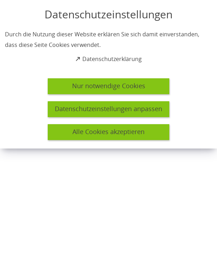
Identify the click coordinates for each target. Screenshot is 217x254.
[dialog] (108, 74)
